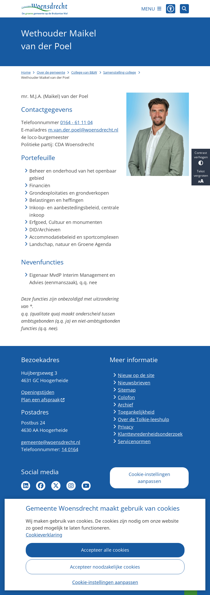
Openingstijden (37, 392)
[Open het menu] (151, 8)
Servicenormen (134, 441)
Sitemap (127, 390)
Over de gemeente (51, 72)
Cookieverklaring (44, 535)
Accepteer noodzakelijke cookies (105, 567)
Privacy (125, 427)
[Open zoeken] (184, 8)
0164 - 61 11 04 (76, 122)
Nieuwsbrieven (134, 383)
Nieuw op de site (136, 375)
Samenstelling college (119, 72)
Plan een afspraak (43, 399)
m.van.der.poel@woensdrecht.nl (83, 130)
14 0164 (70, 449)
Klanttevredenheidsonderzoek (150, 434)
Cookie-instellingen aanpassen (105, 582)
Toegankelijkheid (136, 412)
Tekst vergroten (200, 176)
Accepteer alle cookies (105, 550)
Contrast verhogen (200, 158)
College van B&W (84, 72)
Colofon (126, 397)
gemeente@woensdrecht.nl (50, 442)
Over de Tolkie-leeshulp (143, 419)
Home (26, 72)
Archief (125, 405)
